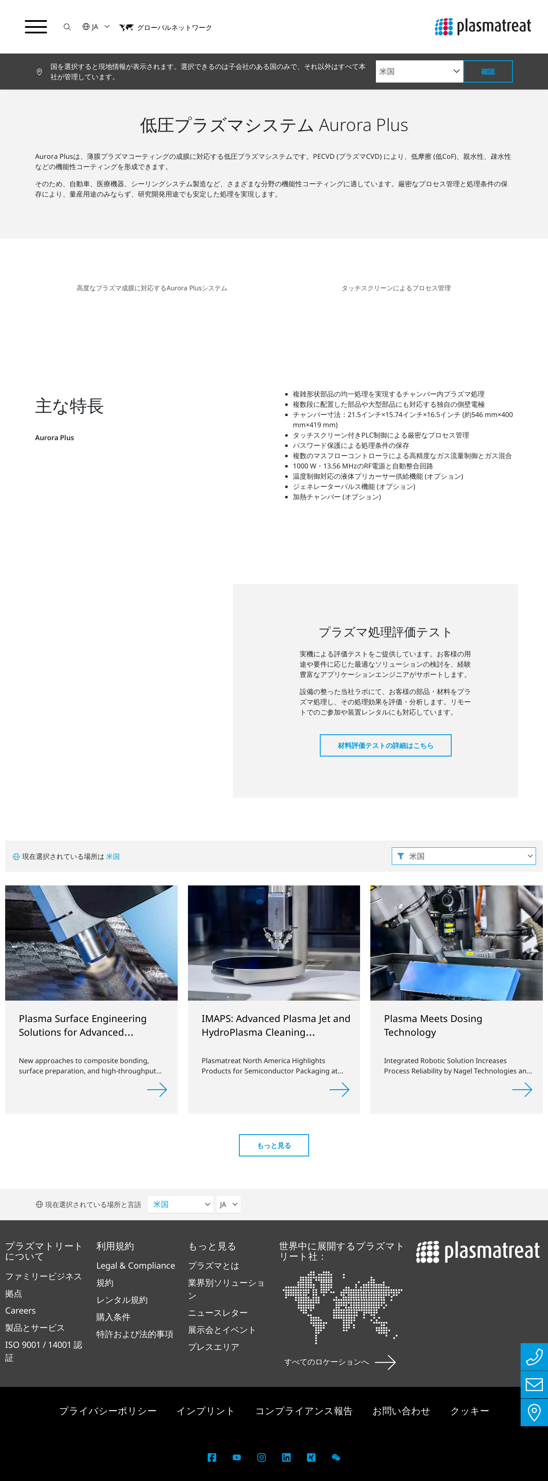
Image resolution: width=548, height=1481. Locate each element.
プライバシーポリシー (109, 1410)
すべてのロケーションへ (340, 1361)
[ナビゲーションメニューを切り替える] (36, 27)
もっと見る (274, 1145)
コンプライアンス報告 (305, 1410)
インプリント (207, 1410)
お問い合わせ (402, 1410)
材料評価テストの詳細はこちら (386, 745)
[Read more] (157, 1089)
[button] (67, 27)
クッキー (469, 1410)
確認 (488, 71)
